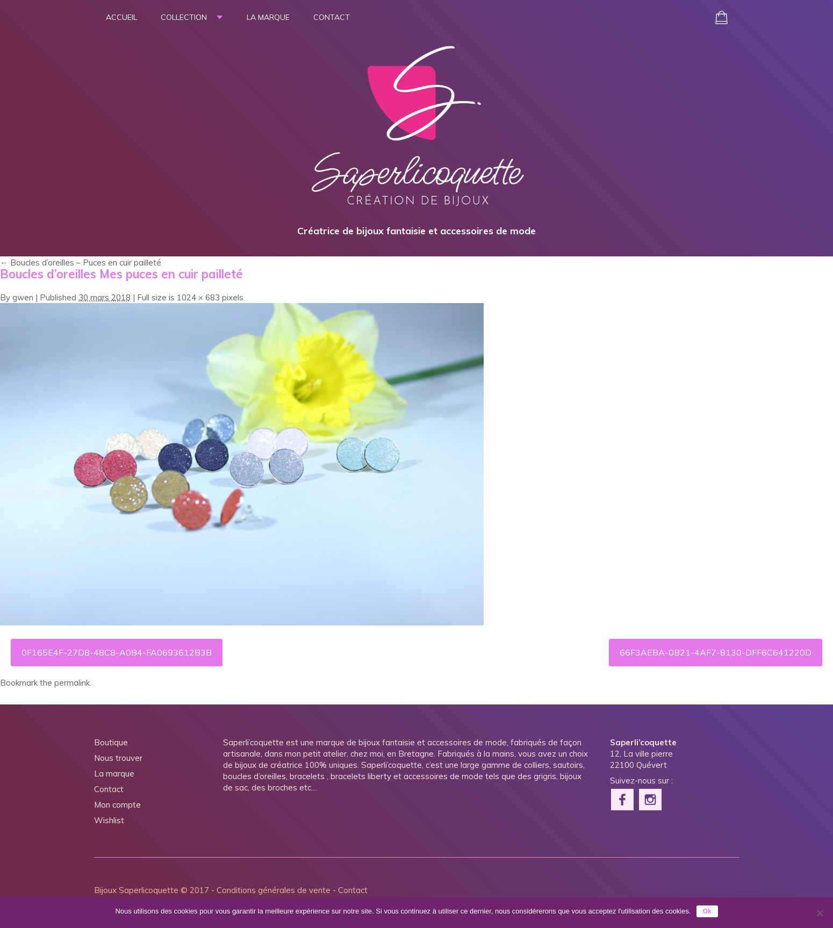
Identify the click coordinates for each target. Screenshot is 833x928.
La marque (268, 17)
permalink (72, 683)
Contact (331, 17)
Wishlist (109, 820)
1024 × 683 (198, 297)
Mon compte (117, 805)
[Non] (819, 913)
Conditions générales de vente (274, 890)
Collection (184, 17)
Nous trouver (118, 758)
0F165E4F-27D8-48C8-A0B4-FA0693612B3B (116, 652)
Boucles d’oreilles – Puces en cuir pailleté (80, 262)
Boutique (111, 742)
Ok (707, 911)
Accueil (121, 17)
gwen (22, 297)
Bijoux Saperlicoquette (136, 890)
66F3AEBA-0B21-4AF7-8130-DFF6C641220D (716, 652)
